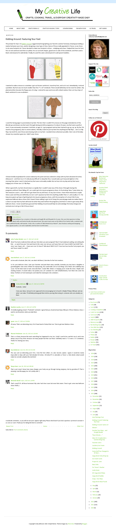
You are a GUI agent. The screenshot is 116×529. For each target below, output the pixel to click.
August (95, 408)
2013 (92, 393)
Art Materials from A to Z (103, 223)
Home (45, 426)
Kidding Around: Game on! (100, 425)
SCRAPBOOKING (68, 28)
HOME (11, 28)
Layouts (92, 317)
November (96, 399)
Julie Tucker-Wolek (17, 239)
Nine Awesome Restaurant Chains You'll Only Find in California (103, 180)
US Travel (93, 345)
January (95, 498)
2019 (92, 375)
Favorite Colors (96, 443)
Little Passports (95, 320)
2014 (92, 390)
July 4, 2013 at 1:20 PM (27, 380)
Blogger (84, 524)
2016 (92, 384)
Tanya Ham (14, 366)
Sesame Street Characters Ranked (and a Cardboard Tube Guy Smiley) (99, 192)
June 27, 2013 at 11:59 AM (27, 257)
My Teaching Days (95, 325)
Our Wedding (94, 330)
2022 (92, 366)
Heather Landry (16, 307)
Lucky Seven (95, 470)
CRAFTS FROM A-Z (33, 28)
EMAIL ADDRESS (94, 95)
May (94, 485)
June (94, 415)
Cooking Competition (96, 310)
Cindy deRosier (21, 284)
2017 (92, 381)
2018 (92, 378)
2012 (92, 502)
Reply (12, 251)
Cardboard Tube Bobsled (103, 244)
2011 (92, 505)
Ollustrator (71, 524)
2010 (92, 508)
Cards (92, 307)
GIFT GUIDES (103, 28)
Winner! (94, 427)
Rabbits (92, 337)
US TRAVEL (93, 28)
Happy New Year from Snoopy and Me (104, 213)
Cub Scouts (93, 315)
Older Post (80, 426)
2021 (92, 369)
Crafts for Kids (15, 214)
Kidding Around (27, 44)
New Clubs (95, 464)
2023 (92, 363)
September (96, 405)
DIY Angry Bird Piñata (98, 473)
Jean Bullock (15, 257)
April (94, 488)
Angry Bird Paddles (98, 476)
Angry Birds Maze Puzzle (99, 482)
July (94, 411)
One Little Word (95, 327)
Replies (15, 280)
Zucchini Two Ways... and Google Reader (99, 431)
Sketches (93, 342)
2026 (92, 353)
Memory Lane (94, 322)
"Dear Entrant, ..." (97, 435)
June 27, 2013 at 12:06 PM (36, 284)
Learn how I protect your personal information (97, 293)
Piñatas (92, 335)
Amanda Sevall (15, 380)
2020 (92, 372)
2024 (92, 360)
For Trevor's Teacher (98, 467)
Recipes (92, 340)
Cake (91, 305)
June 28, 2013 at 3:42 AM (27, 350)
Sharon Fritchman (16, 333)
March (95, 492)
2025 (92, 356)
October (95, 402)
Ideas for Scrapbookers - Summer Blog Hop (99, 439)
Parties (92, 332)
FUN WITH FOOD (81, 28)
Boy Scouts (93, 302)
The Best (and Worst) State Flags (103, 256)
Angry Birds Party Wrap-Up (100, 456)
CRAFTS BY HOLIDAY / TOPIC (51, 28)
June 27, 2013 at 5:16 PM (28, 307)
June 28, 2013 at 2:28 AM (30, 333)
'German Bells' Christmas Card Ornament (103, 234)
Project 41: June (97, 461)
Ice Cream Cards (97, 459)
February (95, 495)
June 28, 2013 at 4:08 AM (26, 366)
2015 (92, 387)
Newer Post (9, 426)
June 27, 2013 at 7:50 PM (22, 321)
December (96, 396)
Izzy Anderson (15, 350)
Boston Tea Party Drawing (103, 201)
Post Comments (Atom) (21, 430)
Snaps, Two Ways (97, 479)
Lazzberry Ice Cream (98, 445)
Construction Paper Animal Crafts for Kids (103, 277)
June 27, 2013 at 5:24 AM (31, 239)
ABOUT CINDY (20, 28)
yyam (12, 321)
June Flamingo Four (98, 417)
